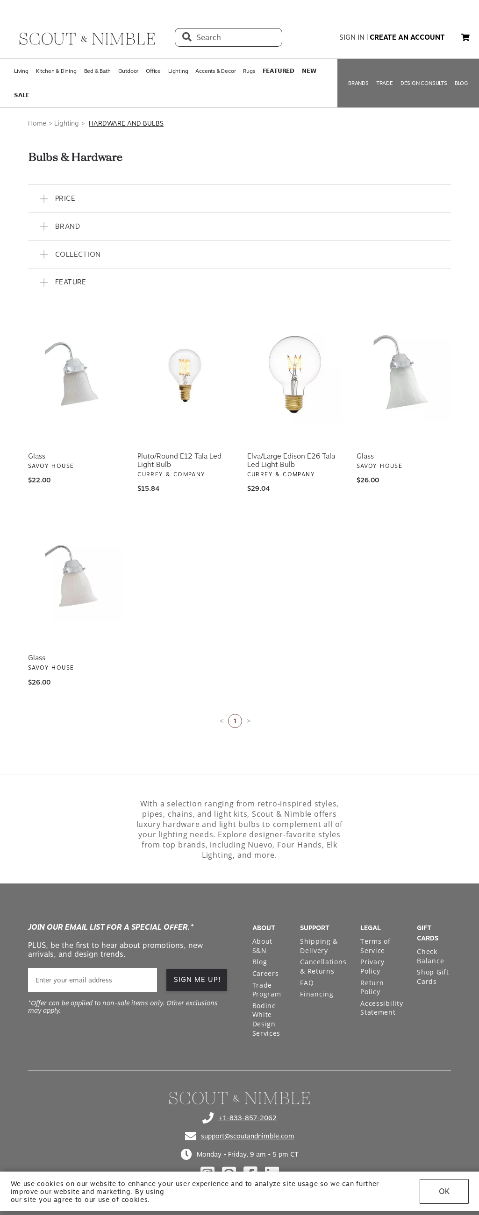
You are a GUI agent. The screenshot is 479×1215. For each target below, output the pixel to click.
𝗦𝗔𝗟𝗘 (21, 95)
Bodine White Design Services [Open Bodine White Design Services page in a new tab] (266, 1019)
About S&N (262, 946)
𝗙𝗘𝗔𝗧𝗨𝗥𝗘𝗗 (278, 71)
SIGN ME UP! (197, 979)
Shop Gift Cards (433, 977)
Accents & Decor (215, 71)
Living (21, 71)
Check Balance (430, 956)
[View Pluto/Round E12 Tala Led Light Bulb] (184, 375)
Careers (265, 973)
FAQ (307, 982)
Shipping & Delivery (319, 946)
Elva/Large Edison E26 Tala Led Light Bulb (291, 460)
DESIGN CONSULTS (423, 83)
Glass (36, 456)
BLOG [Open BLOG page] (461, 83)
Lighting (178, 71)
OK (444, 1191)
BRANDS (358, 83)
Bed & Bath (97, 71)
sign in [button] (352, 37)
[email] (92, 980)
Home (37, 123)
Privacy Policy (372, 966)
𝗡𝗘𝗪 (309, 71)
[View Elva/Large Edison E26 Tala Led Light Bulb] (294, 375)
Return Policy (372, 987)
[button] (239, 198)
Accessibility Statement (381, 1008)
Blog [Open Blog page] (259, 961)
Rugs (249, 71)
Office (153, 71)
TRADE (384, 83)
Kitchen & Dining (56, 71)
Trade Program (266, 990)
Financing (316, 993)
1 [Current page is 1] (235, 720)
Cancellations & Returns (323, 966)
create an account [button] (407, 37)
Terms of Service (375, 946)
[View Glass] (75, 375)
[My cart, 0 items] (465, 37)
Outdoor (128, 71)
